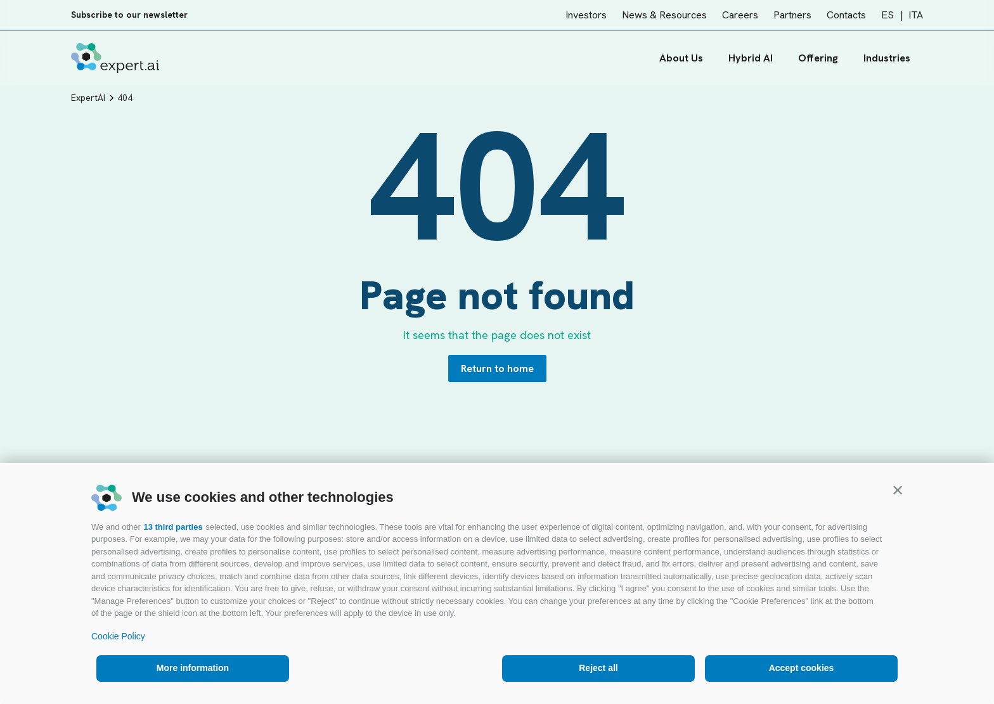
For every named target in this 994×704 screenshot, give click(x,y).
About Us (681, 58)
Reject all (598, 668)
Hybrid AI (750, 58)
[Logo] (115, 58)
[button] (898, 490)
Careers (740, 15)
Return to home (497, 368)
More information (193, 668)
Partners (792, 15)
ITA (915, 15)
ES (887, 15)
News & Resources (664, 15)
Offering (818, 58)
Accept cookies (801, 668)
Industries (893, 58)
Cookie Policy (118, 636)
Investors (586, 15)
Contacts (846, 15)
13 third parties (172, 527)
